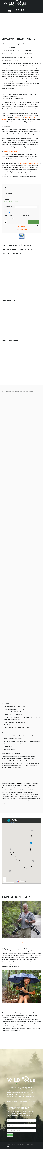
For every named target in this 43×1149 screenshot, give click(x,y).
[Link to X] (19, 10)
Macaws (4, 149)
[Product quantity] (5, 222)
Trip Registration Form (21, 225)
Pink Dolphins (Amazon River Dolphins (29, 163)
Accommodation (9, 206)
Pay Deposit (8, 215)
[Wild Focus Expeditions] (17, 3)
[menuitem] (4, 10)
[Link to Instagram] (21, 10)
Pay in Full (26, 215)
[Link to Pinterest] (24, 10)
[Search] (4, 10)
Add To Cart (34, 222)
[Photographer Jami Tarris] (21, 986)
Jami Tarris (21, 1008)
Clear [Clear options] (38, 225)
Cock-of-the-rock (30, 136)
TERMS (8, 1146)
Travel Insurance (21, 226)
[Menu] (8, 10)
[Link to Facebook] (16, 10)
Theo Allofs (21, 942)
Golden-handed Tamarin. (11, 151)
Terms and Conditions (21, 229)
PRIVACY (33, 1144)
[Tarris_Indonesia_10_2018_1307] (21, 919)
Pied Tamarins (18, 117)
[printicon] (21, 236)
